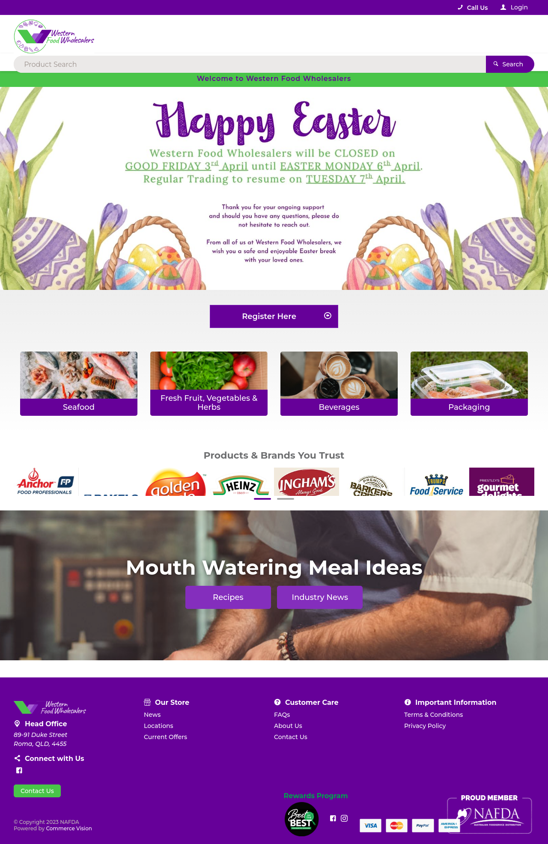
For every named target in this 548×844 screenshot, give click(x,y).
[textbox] (239, 34)
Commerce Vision (69, 828)
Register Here (269, 316)
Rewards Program (316, 796)
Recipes (228, 597)
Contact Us (37, 791)
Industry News (320, 597)
